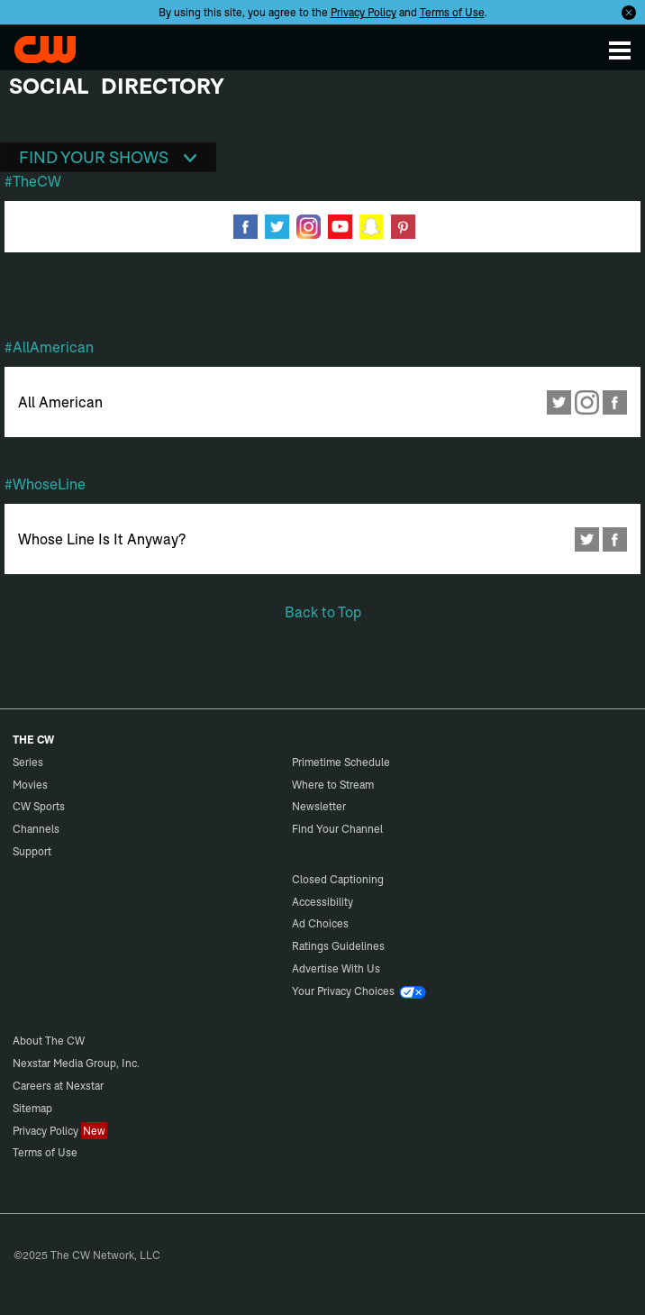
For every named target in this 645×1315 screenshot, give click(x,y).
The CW (46, 49)
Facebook (615, 402)
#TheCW (33, 181)
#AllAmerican (49, 347)
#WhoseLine (45, 484)
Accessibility (322, 902)
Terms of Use (452, 12)
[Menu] (620, 49)
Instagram (587, 402)
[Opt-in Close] (629, 12)
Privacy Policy (363, 12)
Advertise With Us (336, 968)
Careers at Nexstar (58, 1085)
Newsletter (319, 806)
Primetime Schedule (341, 762)
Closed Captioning (338, 879)
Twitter (559, 402)
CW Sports (39, 806)
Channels (36, 829)
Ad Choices (320, 923)
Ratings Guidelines (338, 946)
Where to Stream (333, 784)
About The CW (49, 1040)
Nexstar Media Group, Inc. (76, 1063)
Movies (30, 784)
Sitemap (32, 1108)
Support (32, 851)
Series (28, 762)
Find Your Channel (337, 829)
